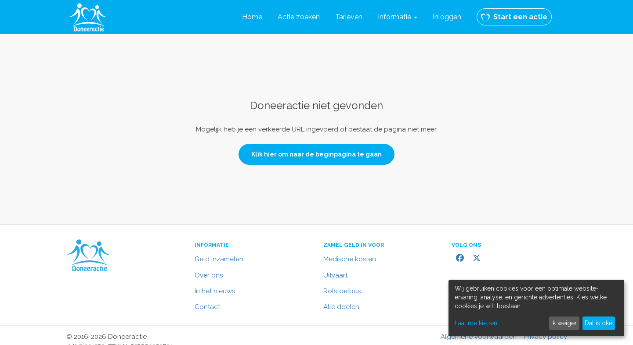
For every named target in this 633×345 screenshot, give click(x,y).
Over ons (209, 275)
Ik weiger (564, 323)
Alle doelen (341, 307)
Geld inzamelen (219, 259)
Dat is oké (598, 323)
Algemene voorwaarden (479, 337)
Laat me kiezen (476, 323)
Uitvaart (335, 275)
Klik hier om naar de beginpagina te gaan (316, 154)
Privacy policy (545, 337)
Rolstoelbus (342, 291)
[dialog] (536, 308)
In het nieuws (215, 291)
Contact (207, 307)
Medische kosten (349, 259)
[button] (397, 17)
